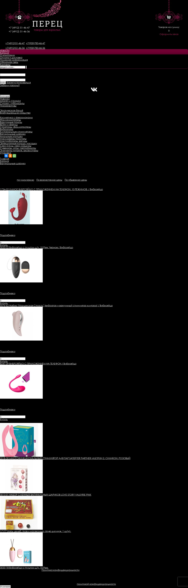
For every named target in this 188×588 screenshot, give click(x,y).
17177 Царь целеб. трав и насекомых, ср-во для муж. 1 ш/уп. (35, 531)
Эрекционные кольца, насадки (18, 143)
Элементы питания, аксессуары (19, 150)
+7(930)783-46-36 (35, 47)
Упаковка (5, 152)
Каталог (4, 52)
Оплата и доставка (11, 57)
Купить (4, 245)
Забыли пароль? (10, 85)
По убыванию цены (76, 179)
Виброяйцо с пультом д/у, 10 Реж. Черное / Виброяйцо (36, 247)
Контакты (5, 64)
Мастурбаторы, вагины (13, 141)
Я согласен (5, 586)
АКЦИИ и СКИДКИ (10, 101)
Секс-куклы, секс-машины (15, 145)
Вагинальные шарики (13, 134)
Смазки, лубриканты (12, 103)
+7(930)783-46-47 (35, 43)
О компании (7, 55)
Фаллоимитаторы (10, 119)
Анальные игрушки (11, 136)
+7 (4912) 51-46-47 (19, 27)
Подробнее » (7, 235)
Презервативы (8, 105)
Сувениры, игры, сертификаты (18, 148)
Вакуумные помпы (11, 122)
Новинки (5, 98)
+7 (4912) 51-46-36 (19, 31)
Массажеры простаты (13, 138)
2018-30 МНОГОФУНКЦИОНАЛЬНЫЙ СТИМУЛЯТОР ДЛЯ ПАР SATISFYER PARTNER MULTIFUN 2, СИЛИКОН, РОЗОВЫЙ (65, 458)
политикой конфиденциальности (96, 584)
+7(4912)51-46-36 (15, 47)
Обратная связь (9, 62)
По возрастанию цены (49, 179)
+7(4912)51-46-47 (15, 43)
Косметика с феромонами (16, 117)
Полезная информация (14, 59)
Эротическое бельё (11, 110)
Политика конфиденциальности (60, 570)
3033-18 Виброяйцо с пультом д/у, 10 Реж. (24, 567)
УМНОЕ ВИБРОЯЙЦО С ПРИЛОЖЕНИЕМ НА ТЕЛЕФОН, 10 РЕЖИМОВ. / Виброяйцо (51, 189)
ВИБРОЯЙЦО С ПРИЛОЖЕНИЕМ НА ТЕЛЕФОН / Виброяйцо (38, 363)
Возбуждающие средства (15, 112)
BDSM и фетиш (9, 124)
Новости (4, 50)
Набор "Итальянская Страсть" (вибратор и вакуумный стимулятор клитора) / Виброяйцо (56, 305)
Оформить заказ (169, 34)
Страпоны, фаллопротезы (15, 126)
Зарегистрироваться (19, 82)
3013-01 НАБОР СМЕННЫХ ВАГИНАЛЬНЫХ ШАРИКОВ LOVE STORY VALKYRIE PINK (45, 494)
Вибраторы (6, 129)
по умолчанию (25, 179)
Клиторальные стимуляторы (16, 131)
